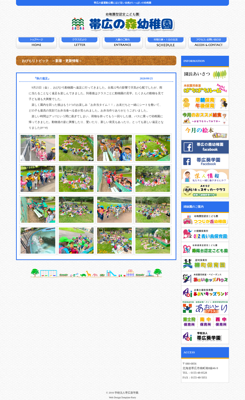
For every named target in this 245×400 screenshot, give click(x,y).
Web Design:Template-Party (122, 397)
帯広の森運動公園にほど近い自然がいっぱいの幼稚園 (122, 2)
